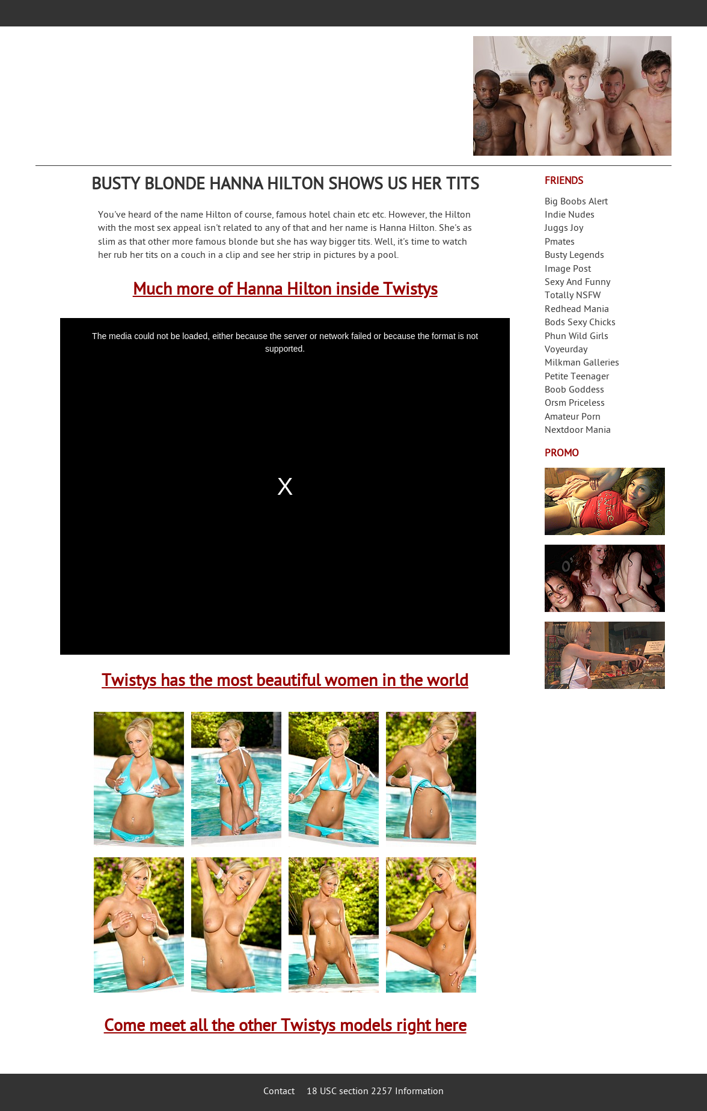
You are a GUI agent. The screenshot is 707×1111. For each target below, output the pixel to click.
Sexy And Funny (577, 283)
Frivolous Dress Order (605, 655)
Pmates (560, 242)
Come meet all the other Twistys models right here (285, 1027)
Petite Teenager (577, 377)
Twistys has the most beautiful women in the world (285, 682)
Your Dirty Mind (225, 88)
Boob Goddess (574, 390)
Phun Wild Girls (576, 337)
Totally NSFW (573, 296)
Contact (279, 1092)
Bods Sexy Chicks (580, 323)
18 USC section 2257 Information (375, 1092)
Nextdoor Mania (578, 430)
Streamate (605, 501)
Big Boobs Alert (576, 202)
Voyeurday (566, 350)
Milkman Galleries (582, 363)
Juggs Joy (564, 228)
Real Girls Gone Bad (605, 578)
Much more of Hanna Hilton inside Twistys (285, 290)
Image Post (568, 269)
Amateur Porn (573, 417)
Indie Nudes (570, 215)
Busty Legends (574, 255)
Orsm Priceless (575, 403)
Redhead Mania (577, 310)
